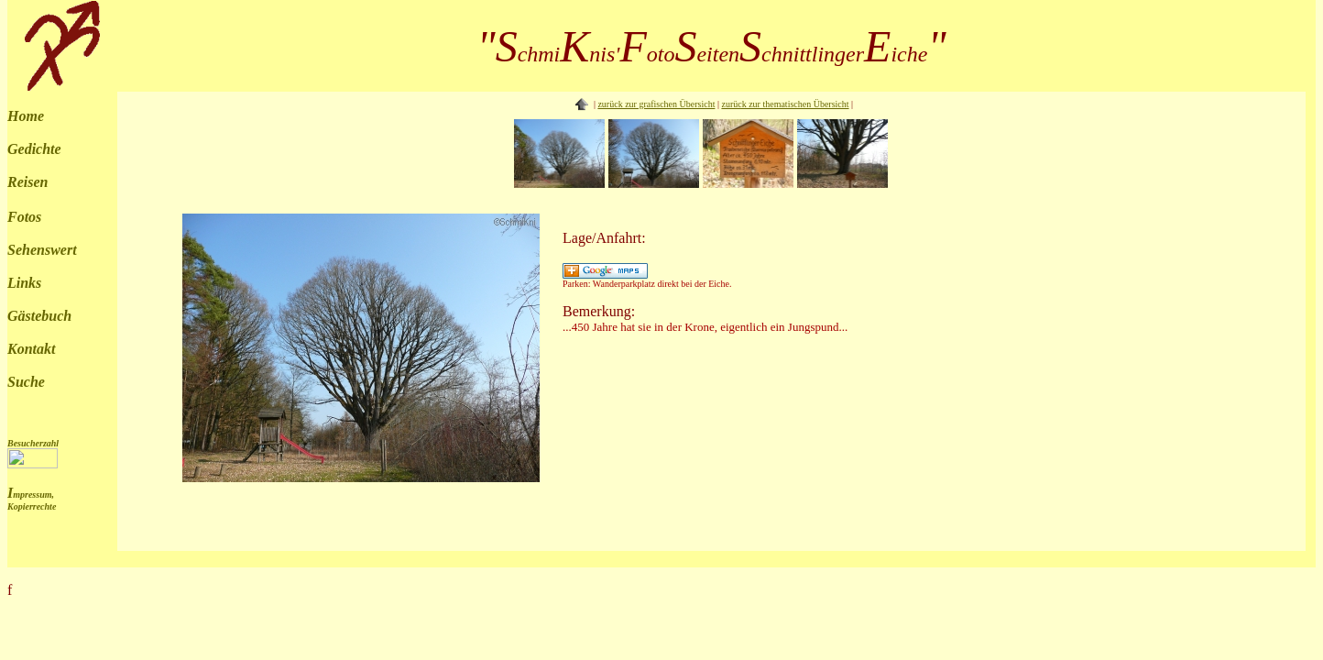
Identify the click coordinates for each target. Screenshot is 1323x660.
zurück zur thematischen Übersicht (784, 104)
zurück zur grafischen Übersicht (656, 104)
